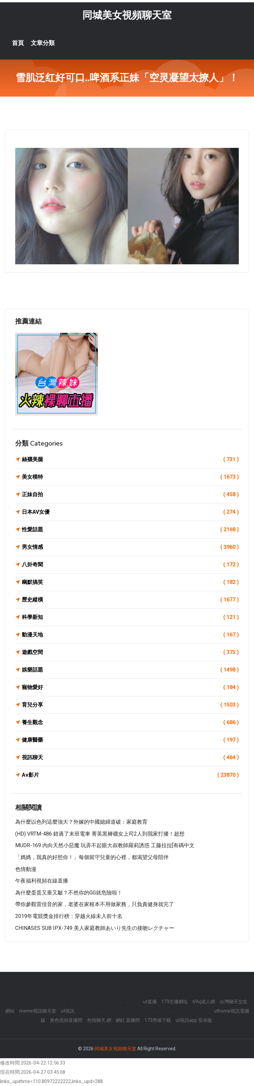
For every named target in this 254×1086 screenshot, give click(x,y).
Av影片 (130, 775)
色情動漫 (25, 869)
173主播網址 (174, 1001)
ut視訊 (67, 1011)
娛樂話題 (130, 669)
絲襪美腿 (130, 459)
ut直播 (150, 1001)
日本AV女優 (130, 512)
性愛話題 (130, 529)
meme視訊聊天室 (37, 1011)
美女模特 (130, 477)
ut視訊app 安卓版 (194, 1020)
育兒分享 (130, 705)
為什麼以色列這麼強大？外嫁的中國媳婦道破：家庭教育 (81, 822)
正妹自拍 (130, 494)
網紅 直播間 (128, 1020)
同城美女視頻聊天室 (127, 15)
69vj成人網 (203, 1001)
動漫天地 (130, 634)
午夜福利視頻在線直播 (41, 881)
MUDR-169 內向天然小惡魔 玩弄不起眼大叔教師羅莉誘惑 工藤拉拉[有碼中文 (104, 846)
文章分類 (43, 43)
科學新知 (130, 617)
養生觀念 (130, 722)
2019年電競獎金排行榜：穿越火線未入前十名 (68, 916)
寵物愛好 (130, 687)
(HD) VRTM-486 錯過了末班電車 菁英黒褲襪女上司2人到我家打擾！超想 (100, 834)
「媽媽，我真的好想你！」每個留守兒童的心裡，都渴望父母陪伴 (92, 857)
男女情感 (130, 547)
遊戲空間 (130, 652)
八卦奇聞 (130, 564)
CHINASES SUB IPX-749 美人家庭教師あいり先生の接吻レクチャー (94, 928)
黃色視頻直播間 (66, 1020)
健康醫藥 (130, 740)
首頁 (18, 43)
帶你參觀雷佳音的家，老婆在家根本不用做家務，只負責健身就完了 (94, 904)
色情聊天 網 (99, 1020)
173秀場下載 (158, 1020)
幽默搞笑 (130, 582)
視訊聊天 (130, 757)
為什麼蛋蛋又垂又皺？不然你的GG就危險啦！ (68, 893)
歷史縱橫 (130, 599)
